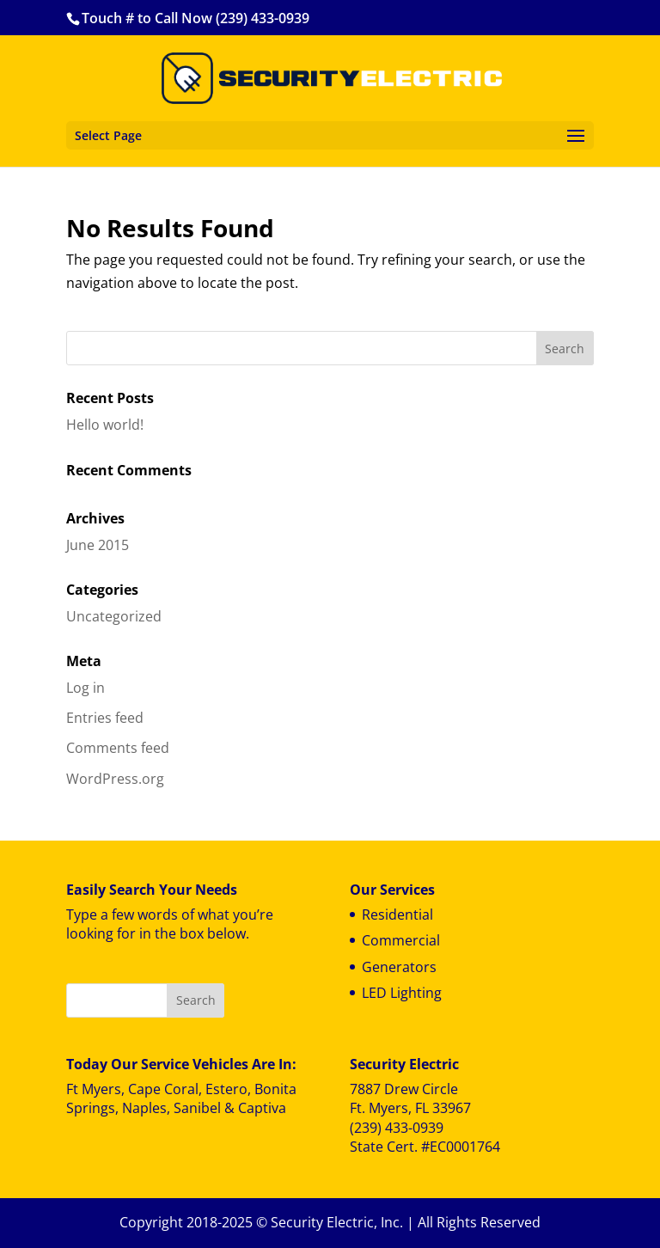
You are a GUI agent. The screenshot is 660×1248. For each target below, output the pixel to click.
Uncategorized (114, 616)
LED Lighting (402, 992)
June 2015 (97, 544)
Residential (397, 914)
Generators (399, 966)
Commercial (401, 940)
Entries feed (105, 717)
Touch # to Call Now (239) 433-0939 (195, 18)
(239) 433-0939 (396, 1127)
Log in (85, 687)
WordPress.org (115, 778)
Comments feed (117, 747)
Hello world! (105, 424)
